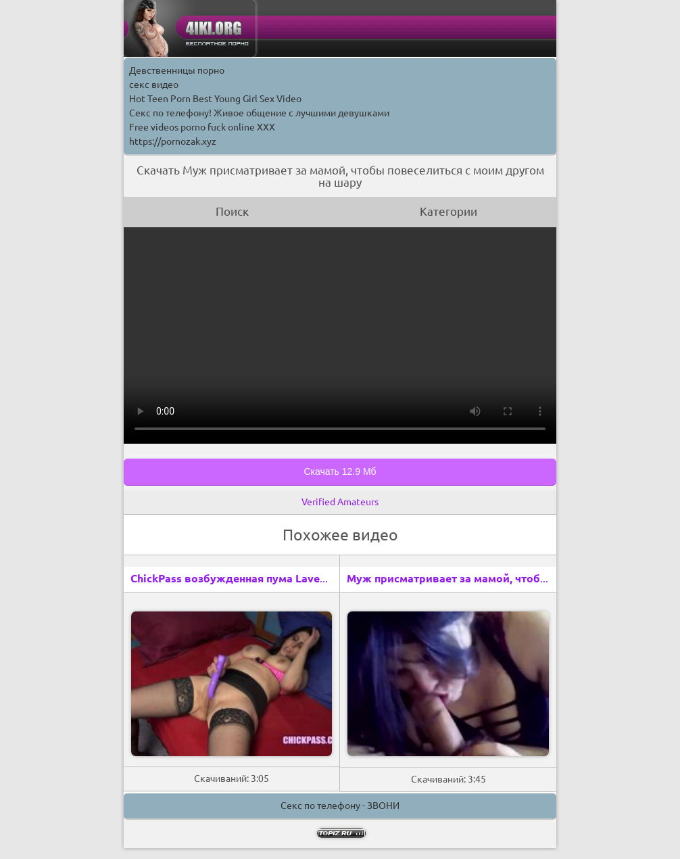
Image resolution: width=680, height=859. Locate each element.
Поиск (232, 211)
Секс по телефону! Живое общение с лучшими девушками (259, 113)
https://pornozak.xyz (172, 141)
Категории (448, 211)
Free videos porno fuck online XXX (202, 127)
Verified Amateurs (340, 501)
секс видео (153, 84)
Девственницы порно (176, 70)
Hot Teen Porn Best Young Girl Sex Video (215, 98)
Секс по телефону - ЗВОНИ (340, 805)
